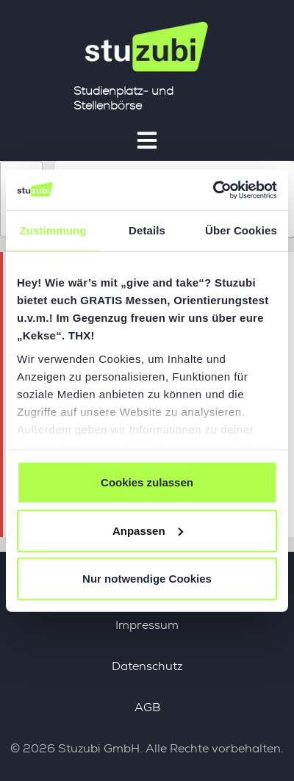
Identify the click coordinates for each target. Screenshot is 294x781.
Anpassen (147, 530)
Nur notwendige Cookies (147, 578)
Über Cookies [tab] (241, 230)
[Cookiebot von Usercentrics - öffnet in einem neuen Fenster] (212, 189)
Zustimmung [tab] (53, 230)
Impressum (147, 625)
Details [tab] (147, 230)
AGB (147, 707)
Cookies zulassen (147, 482)
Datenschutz (147, 666)
